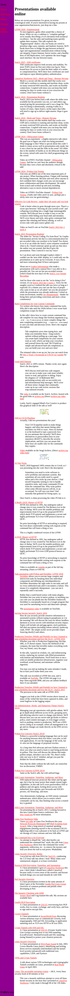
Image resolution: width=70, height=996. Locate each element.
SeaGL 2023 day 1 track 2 (44, 283)
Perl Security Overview (24, 879)
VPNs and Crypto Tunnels (26, 958)
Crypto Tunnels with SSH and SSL (29, 928)
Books (4, 19)
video (26, 394)
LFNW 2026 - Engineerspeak (27, 29)
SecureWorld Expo (48, 916)
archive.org (39, 396)
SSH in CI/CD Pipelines (25, 418)
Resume (4, 24)
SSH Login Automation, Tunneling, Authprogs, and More (39, 777)
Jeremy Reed (25, 895)
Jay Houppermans (50, 294)
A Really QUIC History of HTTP (29, 502)
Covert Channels (22, 914)
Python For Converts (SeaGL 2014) (30, 734)
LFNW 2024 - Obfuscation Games (29, 137)
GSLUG (44, 905)
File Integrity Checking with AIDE (29, 893)
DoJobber (24, 576)
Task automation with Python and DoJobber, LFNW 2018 (39, 574)
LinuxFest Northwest (55, 868)
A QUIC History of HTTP (26, 537)
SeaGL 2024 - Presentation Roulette (30, 97)
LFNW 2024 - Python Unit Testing (29, 171)
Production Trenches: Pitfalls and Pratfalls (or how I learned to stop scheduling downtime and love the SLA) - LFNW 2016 (41, 637)
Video (22, 450)
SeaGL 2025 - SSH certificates (28, 62)
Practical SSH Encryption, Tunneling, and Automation (37, 865)
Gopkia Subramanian (40, 266)
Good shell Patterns (23, 361)
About (4, 9)
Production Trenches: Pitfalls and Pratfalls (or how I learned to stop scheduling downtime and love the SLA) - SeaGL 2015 (41, 688)
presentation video (31, 609)
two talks (29, 821)
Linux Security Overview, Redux (28, 854)
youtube (41, 567)
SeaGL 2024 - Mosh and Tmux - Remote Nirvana (35, 118)
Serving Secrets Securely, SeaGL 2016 (31, 613)
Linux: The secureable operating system (31, 971)
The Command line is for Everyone (29, 838)
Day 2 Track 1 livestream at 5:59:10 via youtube (43, 355)
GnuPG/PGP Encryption (25, 902)
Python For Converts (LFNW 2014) (30, 770)
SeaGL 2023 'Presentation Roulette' (29, 234)
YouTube (34, 678)
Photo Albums (3, 30)
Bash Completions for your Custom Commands (35, 304)
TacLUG (51, 856)
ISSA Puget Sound (48, 944)
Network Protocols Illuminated (33, 824)
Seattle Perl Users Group (55, 884)
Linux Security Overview (25, 941)
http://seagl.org (26, 814)
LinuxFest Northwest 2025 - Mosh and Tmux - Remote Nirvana (41, 78)
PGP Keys (5, 14)
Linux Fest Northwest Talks (26, 819)
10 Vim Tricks (21, 463)
